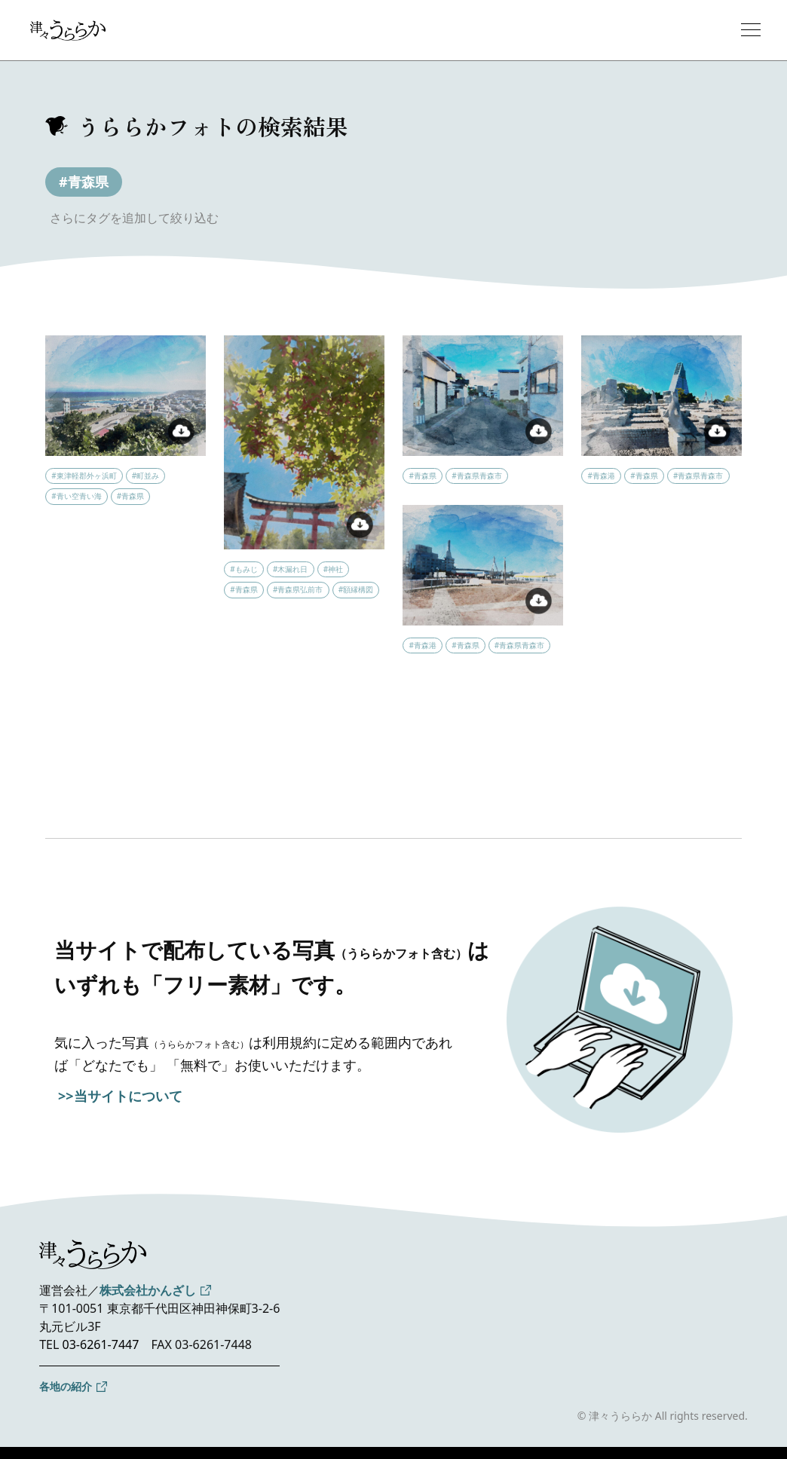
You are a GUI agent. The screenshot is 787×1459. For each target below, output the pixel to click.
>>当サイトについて (120, 1096)
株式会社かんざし (148, 1290)
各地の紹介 (65, 1386)
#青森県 (84, 182)
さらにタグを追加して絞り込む (134, 218)
